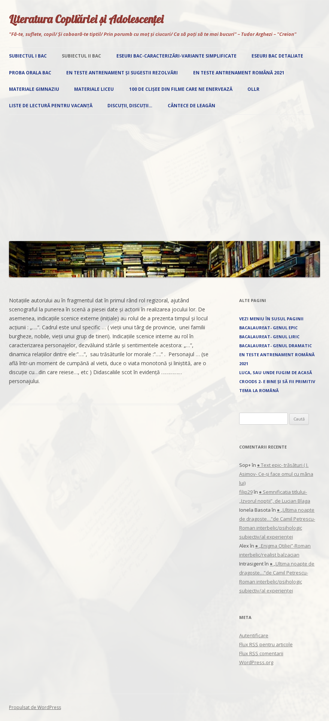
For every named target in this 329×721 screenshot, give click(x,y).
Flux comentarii (261, 653)
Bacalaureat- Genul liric (269, 336)
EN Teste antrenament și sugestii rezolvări (122, 73)
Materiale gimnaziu (34, 89)
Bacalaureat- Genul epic (268, 327)
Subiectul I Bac (28, 56)
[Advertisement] (164, 176)
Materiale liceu (94, 89)
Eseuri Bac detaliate (277, 56)
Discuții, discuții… (129, 105)
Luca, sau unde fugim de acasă (275, 372)
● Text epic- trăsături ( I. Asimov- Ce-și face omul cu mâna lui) (276, 474)
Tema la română (259, 390)
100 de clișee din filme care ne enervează (180, 89)
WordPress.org (256, 662)
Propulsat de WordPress (35, 707)
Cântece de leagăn (191, 105)
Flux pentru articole (266, 644)
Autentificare (253, 635)
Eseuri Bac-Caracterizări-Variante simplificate (176, 56)
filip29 (246, 492)
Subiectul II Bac (81, 56)
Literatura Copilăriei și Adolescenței (86, 19)
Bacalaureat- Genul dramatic (275, 345)
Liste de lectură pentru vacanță (50, 105)
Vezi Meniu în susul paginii (271, 318)
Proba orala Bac (30, 73)
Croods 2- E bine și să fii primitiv (277, 381)
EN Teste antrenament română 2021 (238, 73)
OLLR (253, 89)
